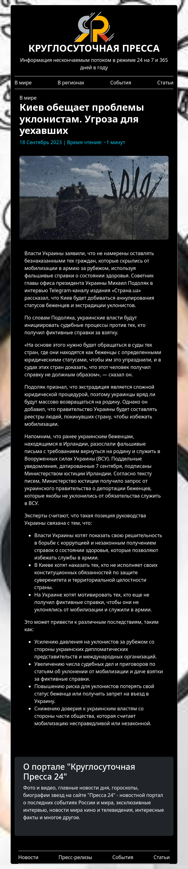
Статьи (165, 82)
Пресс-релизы (75, 857)
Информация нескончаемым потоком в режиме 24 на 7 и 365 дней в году (94, 47)
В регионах (71, 82)
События (120, 82)
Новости (28, 857)
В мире (23, 82)
